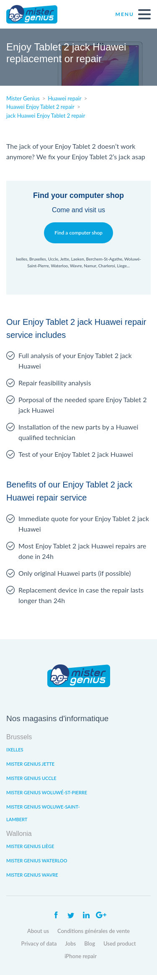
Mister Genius (37, 14)
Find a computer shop (78, 232)
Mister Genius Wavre (32, 875)
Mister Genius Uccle (31, 778)
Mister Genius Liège (30, 846)
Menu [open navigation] (133, 14)
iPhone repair (80, 956)
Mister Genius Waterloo (36, 860)
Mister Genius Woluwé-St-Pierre (46, 792)
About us (38, 931)
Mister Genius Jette (30, 764)
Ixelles (14, 749)
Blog (89, 943)
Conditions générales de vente (93, 931)
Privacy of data (39, 943)
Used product (119, 943)
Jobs (70, 943)
